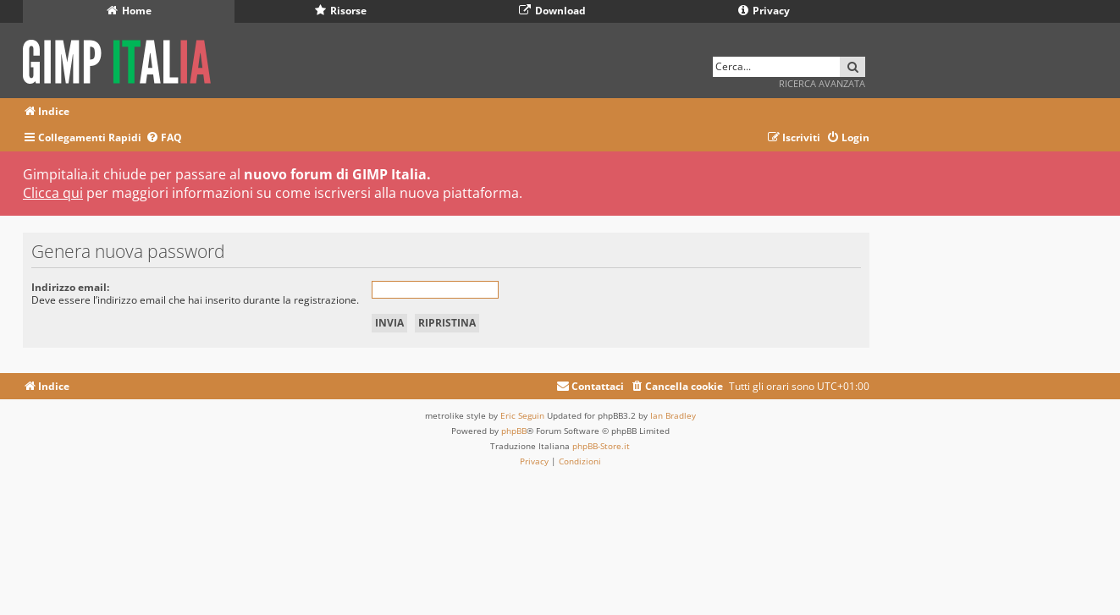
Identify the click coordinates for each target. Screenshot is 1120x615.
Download (552, 10)
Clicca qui (53, 193)
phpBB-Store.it (601, 446)
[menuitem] (164, 138)
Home (129, 10)
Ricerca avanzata (822, 83)
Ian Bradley (673, 415)
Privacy (764, 10)
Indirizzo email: (70, 287)
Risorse (341, 10)
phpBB (514, 431)
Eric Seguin (522, 415)
